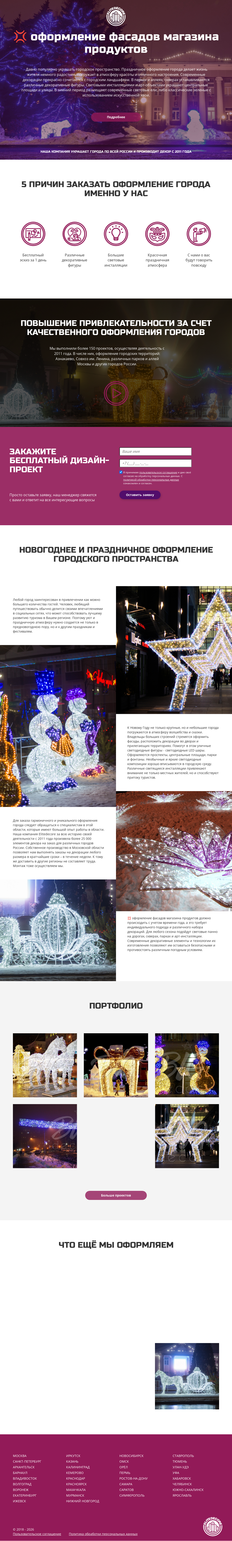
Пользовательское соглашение (37, 1534)
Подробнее (116, 117)
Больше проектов (116, 1195)
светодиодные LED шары (184, 750)
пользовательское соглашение (158, 472)
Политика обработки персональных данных (103, 1534)
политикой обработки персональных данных (151, 479)
